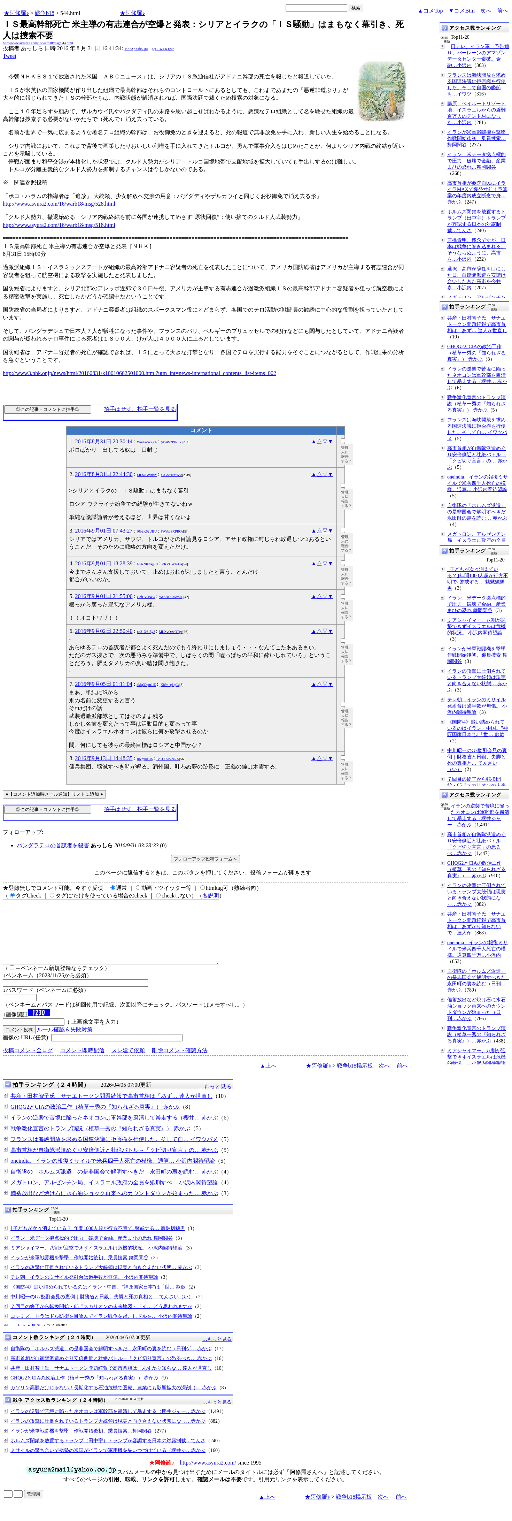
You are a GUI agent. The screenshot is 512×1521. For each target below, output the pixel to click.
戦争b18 (44, 13)
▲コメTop (430, 11)
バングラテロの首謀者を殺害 (54, 845)
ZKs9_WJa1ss (172, 564)
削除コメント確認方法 (180, 1063)
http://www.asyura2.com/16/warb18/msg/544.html (38, 43)
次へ (485, 11)
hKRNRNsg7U (147, 564)
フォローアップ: (23, 832)
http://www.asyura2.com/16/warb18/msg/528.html (59, 204)
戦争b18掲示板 (355, 1078)
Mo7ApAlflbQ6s (136, 49)
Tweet (9, 56)
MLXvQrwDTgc (171, 632)
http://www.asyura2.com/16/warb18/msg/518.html (59, 225)
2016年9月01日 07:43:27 (104, 531)
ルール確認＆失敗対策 (65, 1042)
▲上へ (268, 1078)
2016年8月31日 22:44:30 (104, 474)
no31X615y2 (146, 632)
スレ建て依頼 (128, 1063)
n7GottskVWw (171, 475)
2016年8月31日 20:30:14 (104, 441)
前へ (502, 11)
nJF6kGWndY (147, 475)
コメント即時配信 (82, 1063)
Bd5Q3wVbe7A (167, 759)
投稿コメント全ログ (28, 1063)
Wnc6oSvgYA (147, 442)
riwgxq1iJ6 (145, 759)
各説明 (210, 896)
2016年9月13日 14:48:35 (104, 758)
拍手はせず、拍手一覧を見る (140, 409)
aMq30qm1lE (146, 685)
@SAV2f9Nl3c (171, 442)
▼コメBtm (462, 11)
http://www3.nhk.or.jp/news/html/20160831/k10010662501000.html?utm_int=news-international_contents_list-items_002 (139, 373)
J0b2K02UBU (147, 531)
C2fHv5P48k (146, 597)
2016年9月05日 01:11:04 (103, 684)
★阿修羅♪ (16, 13)
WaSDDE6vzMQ (171, 597)
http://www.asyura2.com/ (208, 1475)
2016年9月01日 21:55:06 (104, 596)
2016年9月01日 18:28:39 (104, 563)
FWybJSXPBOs (172, 531)
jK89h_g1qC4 (169, 685)
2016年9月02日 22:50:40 (104, 631)
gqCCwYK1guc (163, 49)
